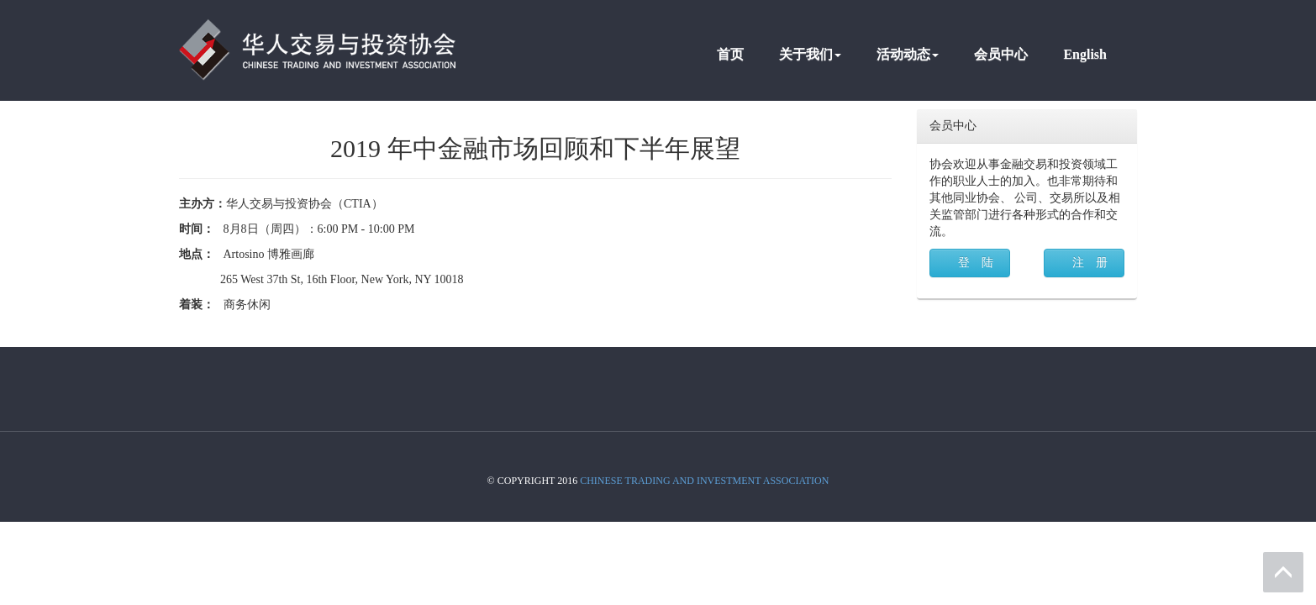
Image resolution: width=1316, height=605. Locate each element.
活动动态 (907, 54)
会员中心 (1001, 54)
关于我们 (810, 54)
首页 (730, 54)
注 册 (1090, 262)
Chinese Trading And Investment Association (704, 481)
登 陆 (975, 262)
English (1085, 54)
